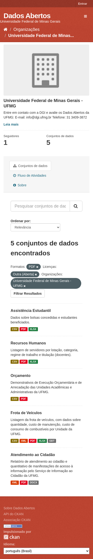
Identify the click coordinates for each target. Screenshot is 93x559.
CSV (14, 329)
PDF (23, 329)
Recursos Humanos (28, 343)
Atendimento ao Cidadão (33, 455)
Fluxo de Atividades (29, 175)
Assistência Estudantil (31, 311)
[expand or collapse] (85, 16)
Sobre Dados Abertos (19, 508)
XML (23, 440)
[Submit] (76, 206)
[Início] (6, 29)
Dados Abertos (27, 16)
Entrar (82, 3)
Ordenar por (20, 221)
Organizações (26, 29)
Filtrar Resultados (28, 293)
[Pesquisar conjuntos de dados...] (40, 206)
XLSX (33, 329)
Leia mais (11, 124)
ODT (51, 440)
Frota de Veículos (26, 413)
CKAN (12, 537)
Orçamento (20, 376)
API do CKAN (14, 514)
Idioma (9, 544)
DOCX (33, 482)
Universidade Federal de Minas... (41, 35)
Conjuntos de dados (30, 166)
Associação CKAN (17, 520)
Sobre (19, 185)
